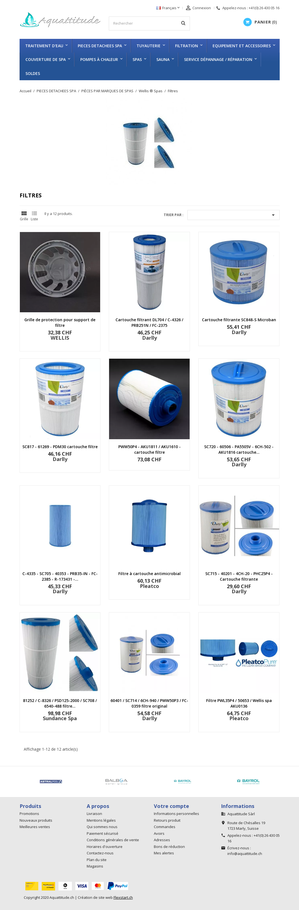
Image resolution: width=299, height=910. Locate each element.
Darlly (149, 337)
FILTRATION (186, 45)
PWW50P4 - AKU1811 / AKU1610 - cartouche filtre (149, 449)
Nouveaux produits (36, 820)
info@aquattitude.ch (244, 853)
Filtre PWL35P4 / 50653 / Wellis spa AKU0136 (239, 703)
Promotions (29, 813)
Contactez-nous (100, 852)
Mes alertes (164, 852)
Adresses (162, 839)
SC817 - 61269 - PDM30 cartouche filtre (60, 446)
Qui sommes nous (102, 826)
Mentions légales (101, 820)
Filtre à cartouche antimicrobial (149, 573)
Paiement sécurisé (102, 833)
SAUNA (162, 59)
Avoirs (159, 833)
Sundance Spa (60, 718)
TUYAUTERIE (148, 45)
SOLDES (32, 73)
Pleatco (149, 586)
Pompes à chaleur (99, 59)
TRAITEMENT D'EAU (44, 45)
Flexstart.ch (123, 897)
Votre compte (171, 806)
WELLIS (60, 337)
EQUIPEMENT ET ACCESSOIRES (242, 45)
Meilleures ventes (35, 826)
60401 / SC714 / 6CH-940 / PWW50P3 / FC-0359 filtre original (149, 703)
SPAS (137, 59)
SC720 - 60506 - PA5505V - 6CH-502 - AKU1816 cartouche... (239, 449)
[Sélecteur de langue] (168, 8)
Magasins (95, 866)
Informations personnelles (176, 813)
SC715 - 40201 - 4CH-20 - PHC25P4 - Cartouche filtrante (239, 576)
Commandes (164, 826)
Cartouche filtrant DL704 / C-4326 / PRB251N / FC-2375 (149, 322)
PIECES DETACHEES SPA (100, 45)
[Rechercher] (149, 23)
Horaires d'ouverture (105, 846)
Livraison (94, 813)
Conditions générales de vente (113, 839)
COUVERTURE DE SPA (45, 59)
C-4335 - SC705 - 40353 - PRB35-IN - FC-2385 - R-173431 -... (60, 576)
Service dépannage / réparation (218, 59)
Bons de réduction (169, 846)
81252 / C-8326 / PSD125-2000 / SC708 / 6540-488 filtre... (60, 703)
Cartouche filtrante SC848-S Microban (239, 319)
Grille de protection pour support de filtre (59, 322)
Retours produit (167, 820)
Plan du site (97, 859)
